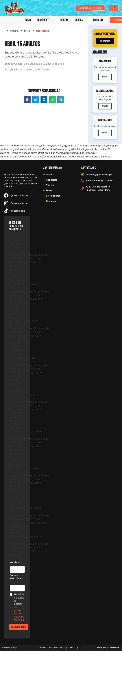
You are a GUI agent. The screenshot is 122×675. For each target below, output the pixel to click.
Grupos (81, 20)
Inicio (28, 20)
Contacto (100, 20)
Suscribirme (18, 626)
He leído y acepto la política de (19, 607)
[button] (27, 99)
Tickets (64, 20)
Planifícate (45, 20)
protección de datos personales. (19, 615)
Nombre (15, 562)
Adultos (27, 31)
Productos (14, 31)
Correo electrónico (16, 578)
